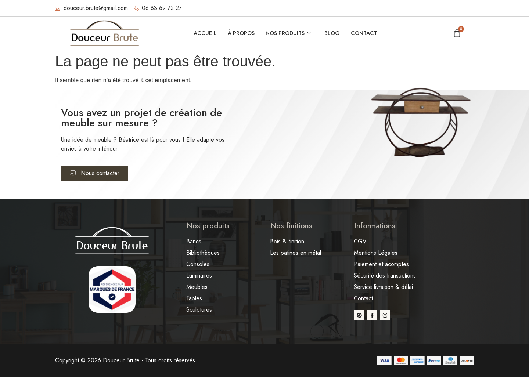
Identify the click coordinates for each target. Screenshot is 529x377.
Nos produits (288, 33)
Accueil (204, 33)
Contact (364, 33)
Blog (332, 33)
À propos (240, 33)
